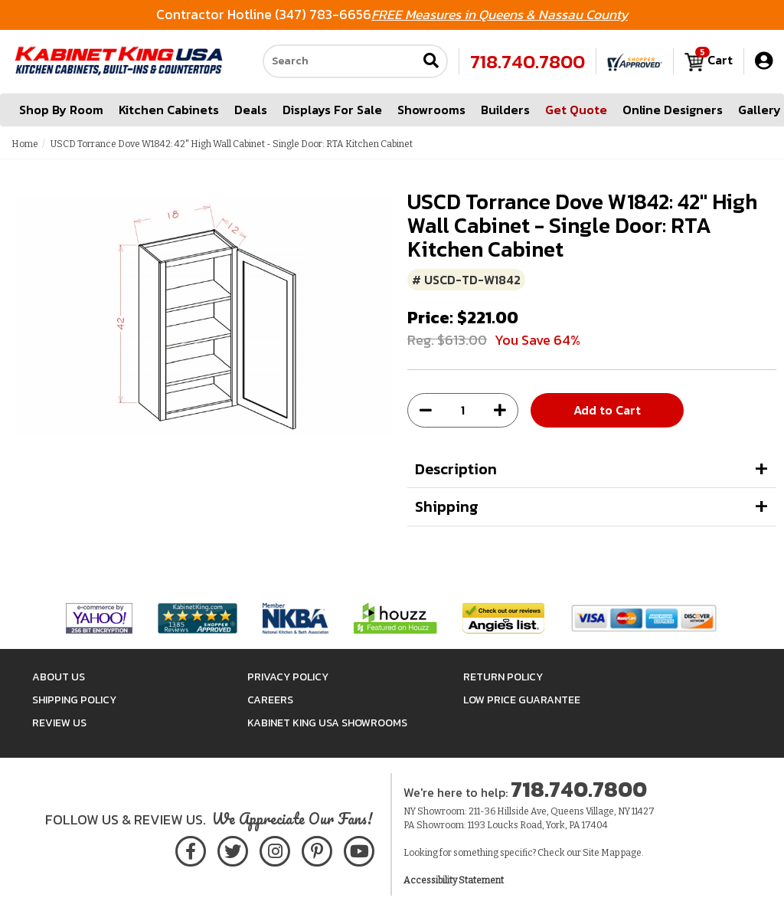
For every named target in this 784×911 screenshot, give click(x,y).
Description (456, 468)
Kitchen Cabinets (169, 110)
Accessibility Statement (453, 880)
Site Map (601, 852)
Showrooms (431, 110)
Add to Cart (607, 410)
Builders (505, 110)
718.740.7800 (527, 62)
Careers (270, 700)
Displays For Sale (332, 110)
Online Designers (672, 110)
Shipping (447, 506)
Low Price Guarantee (521, 700)
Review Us (59, 723)
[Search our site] (340, 62)
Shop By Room (61, 110)
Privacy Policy (287, 677)
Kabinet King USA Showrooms (327, 723)
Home (24, 144)
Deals (250, 110)
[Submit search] (431, 62)
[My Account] (764, 61)
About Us (58, 677)
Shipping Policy (74, 700)
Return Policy (503, 677)
